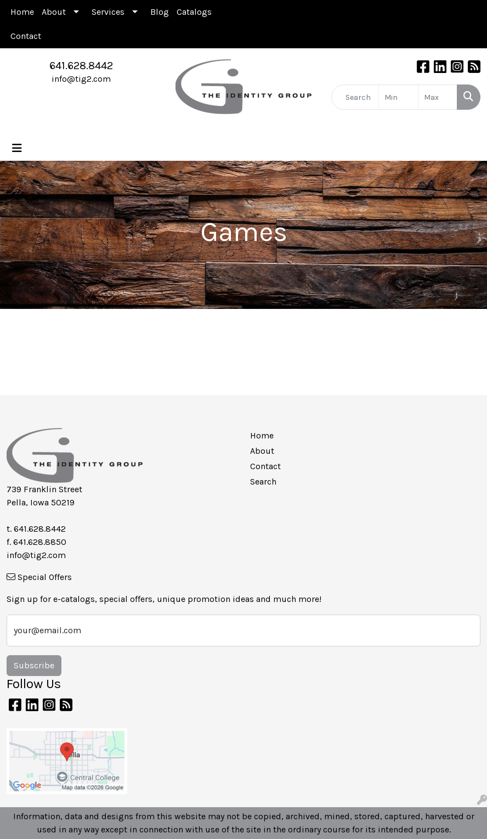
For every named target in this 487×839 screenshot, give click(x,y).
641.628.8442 (81, 65)
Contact (25, 36)
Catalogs (194, 12)
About (54, 12)
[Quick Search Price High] (437, 97)
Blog (159, 12)
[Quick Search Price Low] (398, 97)
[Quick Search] (355, 97)
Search (263, 481)
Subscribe (34, 665)
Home (22, 12)
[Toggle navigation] (17, 148)
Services (108, 12)
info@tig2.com (81, 79)
